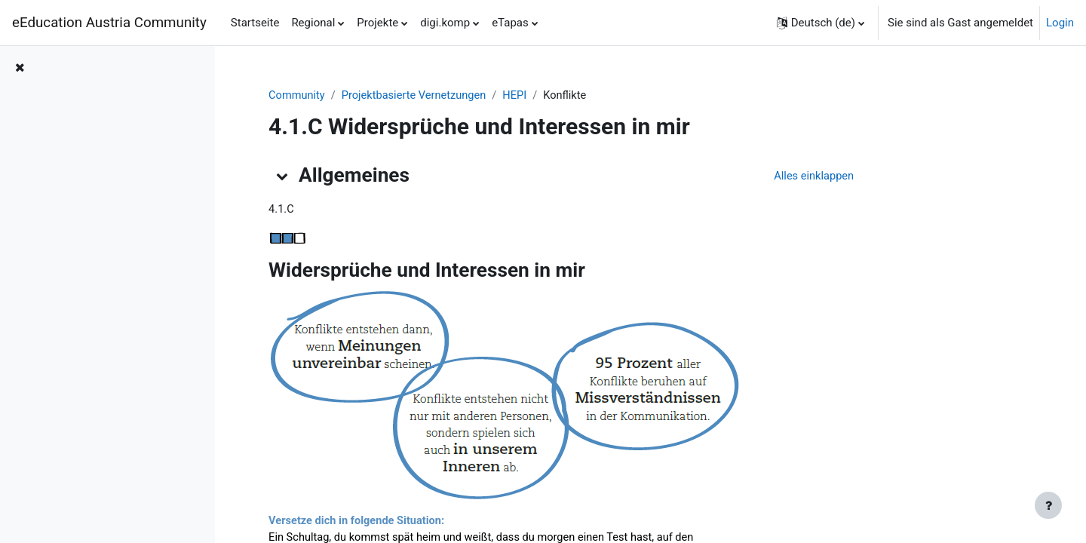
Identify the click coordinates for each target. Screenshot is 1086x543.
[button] (820, 22)
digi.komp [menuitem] (445, 22)
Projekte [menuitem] (377, 22)
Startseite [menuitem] (255, 22)
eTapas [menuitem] (510, 22)
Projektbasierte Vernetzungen (492, 96)
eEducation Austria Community (109, 22)
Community (372, 96)
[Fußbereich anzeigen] (1048, 505)
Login (1060, 22)
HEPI (595, 96)
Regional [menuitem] (313, 22)
